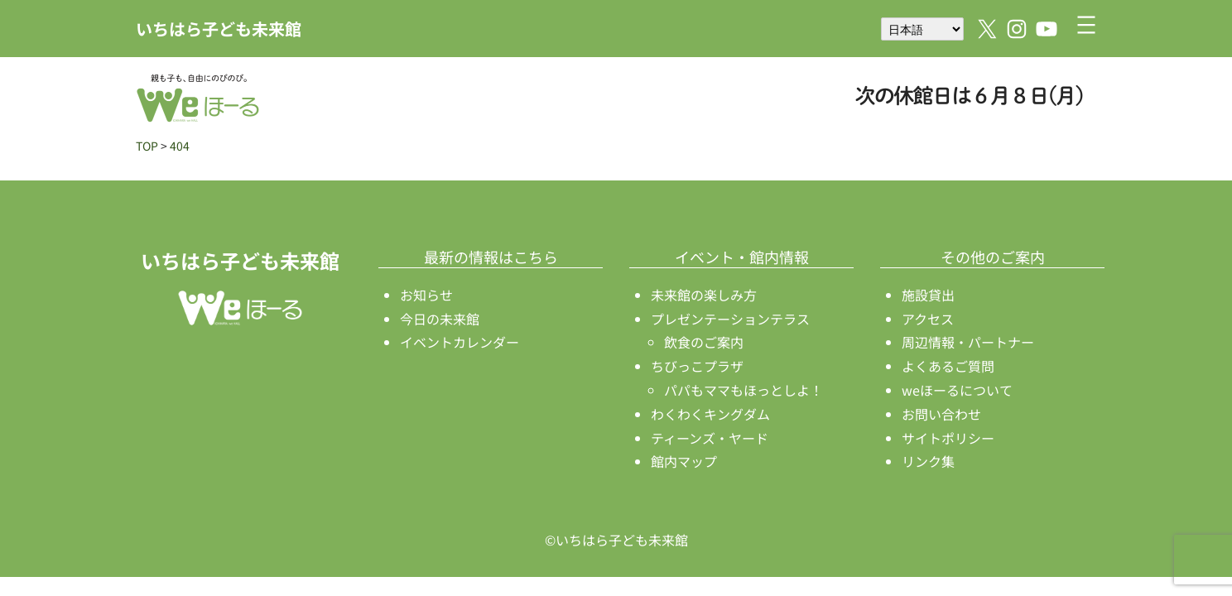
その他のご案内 (993, 256)
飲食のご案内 (704, 342)
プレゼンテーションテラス (730, 319)
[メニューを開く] (1086, 25)
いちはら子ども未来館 (218, 29)
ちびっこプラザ (697, 366)
